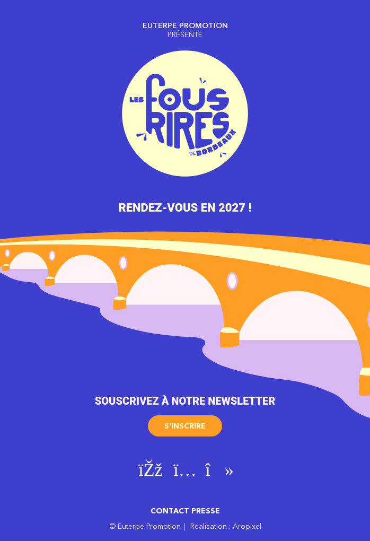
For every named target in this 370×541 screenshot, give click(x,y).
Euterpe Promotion (149, 526)
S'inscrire (185, 426)
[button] (185, 422)
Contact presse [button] (185, 511)
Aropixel (247, 526)
